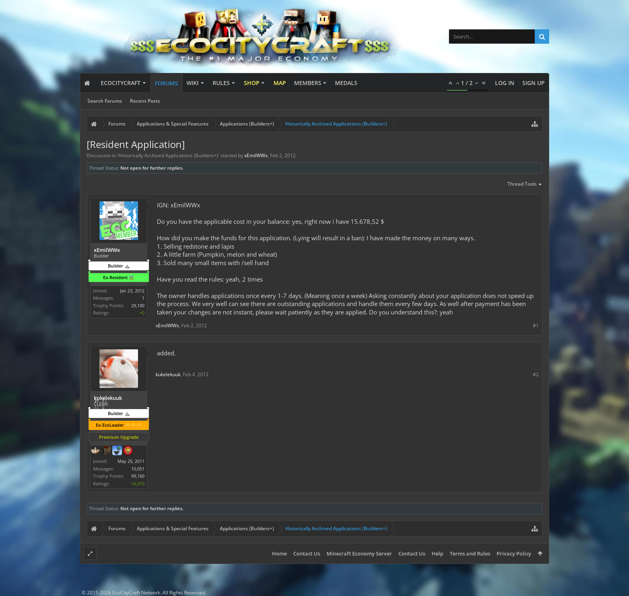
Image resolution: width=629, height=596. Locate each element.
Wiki (193, 83)
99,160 (137, 476)
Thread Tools (524, 184)
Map (280, 83)
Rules (221, 83)
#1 (536, 325)
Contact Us (306, 553)
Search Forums (104, 100)
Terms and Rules (470, 553)
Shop (252, 83)
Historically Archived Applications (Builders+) (168, 155)
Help (437, 553)
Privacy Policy (514, 553)
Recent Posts (145, 100)
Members (307, 83)
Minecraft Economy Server (359, 553)
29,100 (137, 305)
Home (279, 553)
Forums (166, 83)
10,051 (137, 469)
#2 (536, 374)
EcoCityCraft (120, 83)
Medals (346, 83)
